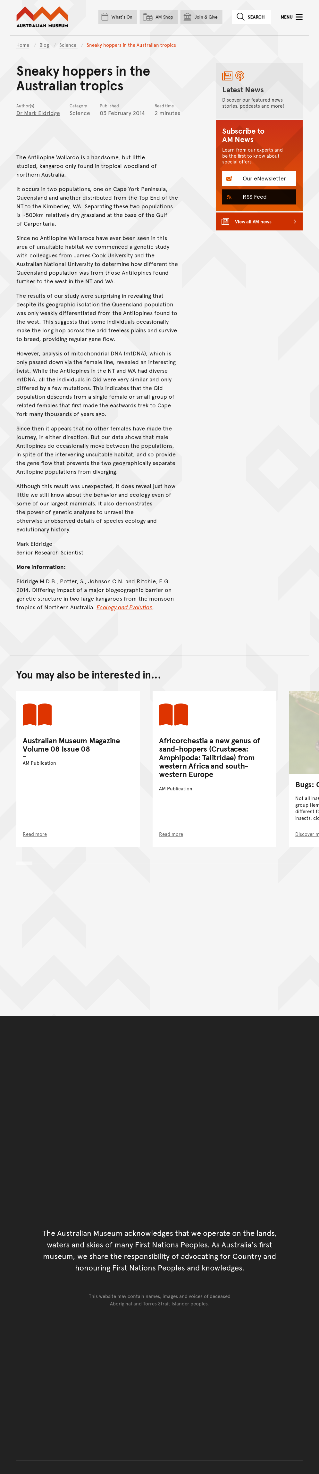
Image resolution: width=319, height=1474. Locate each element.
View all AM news (253, 221)
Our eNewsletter (263, 178)
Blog (44, 44)
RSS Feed (254, 196)
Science (68, 44)
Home (22, 44)
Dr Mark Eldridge (38, 113)
